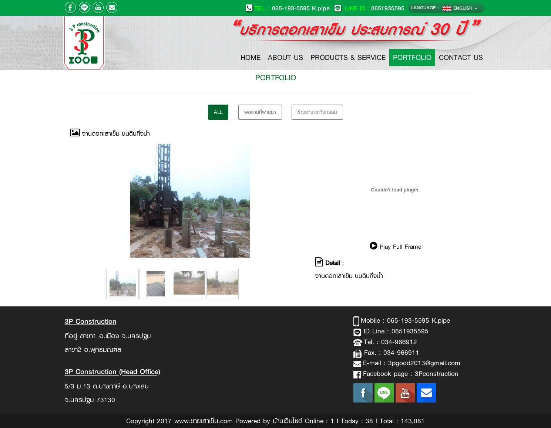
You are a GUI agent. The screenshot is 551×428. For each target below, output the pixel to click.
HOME (252, 57)
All (218, 112)
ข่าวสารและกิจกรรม (317, 112)
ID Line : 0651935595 (395, 331)
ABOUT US (285, 57)
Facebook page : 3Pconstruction (410, 373)
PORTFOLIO (412, 57)
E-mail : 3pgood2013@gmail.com (411, 363)
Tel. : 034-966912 (390, 342)
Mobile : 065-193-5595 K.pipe (405, 320)
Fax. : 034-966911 (390, 352)
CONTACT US (461, 57)
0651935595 (368, 8)
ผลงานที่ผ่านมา (260, 112)
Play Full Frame (395, 247)
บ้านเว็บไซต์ (287, 421)
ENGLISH (459, 8)
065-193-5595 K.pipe (287, 8)
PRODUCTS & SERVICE (348, 57)
